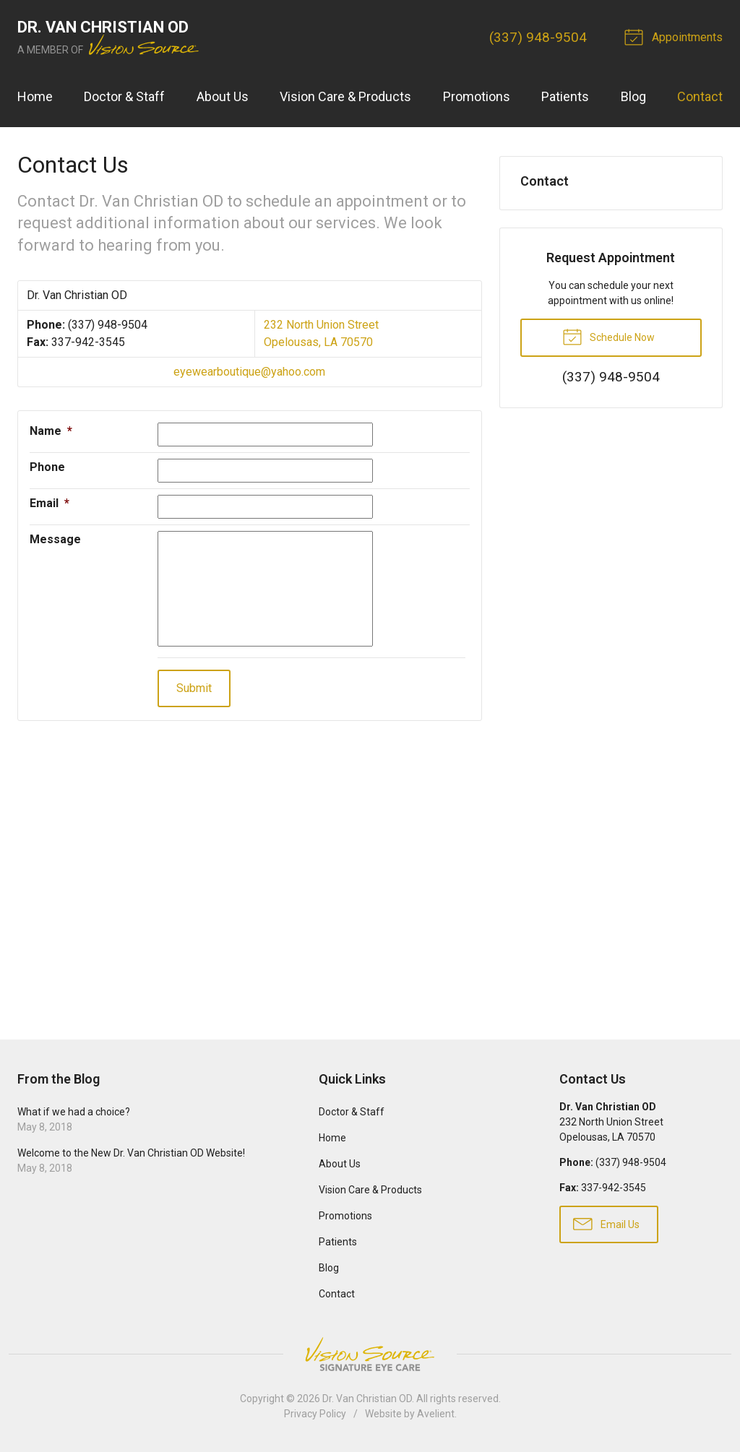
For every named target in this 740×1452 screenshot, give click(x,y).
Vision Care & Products (345, 96)
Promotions (476, 96)
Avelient (436, 1413)
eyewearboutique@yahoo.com (249, 372)
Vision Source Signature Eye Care (370, 1354)
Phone (47, 467)
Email (49, 503)
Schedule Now (608, 336)
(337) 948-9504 (538, 37)
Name (51, 431)
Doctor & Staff (124, 96)
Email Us (606, 1223)
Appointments (676, 36)
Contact (700, 96)
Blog (633, 96)
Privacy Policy (315, 1413)
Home (35, 96)
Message (55, 539)
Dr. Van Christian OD (367, 1398)
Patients (565, 96)
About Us (223, 96)
